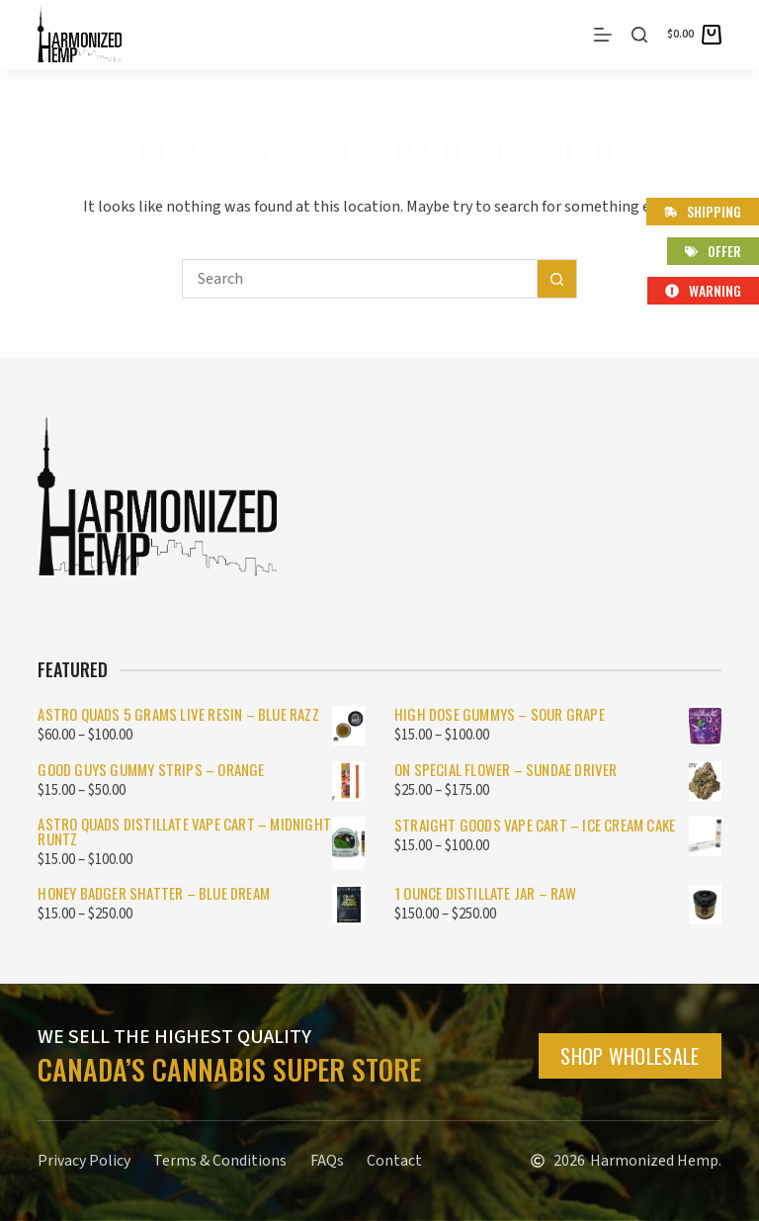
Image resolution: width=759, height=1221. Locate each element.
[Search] (639, 35)
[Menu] (603, 35)
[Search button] (557, 279)
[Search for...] (360, 279)
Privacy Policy (84, 1161)
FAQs (328, 1161)
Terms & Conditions (221, 1161)
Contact (396, 1161)
